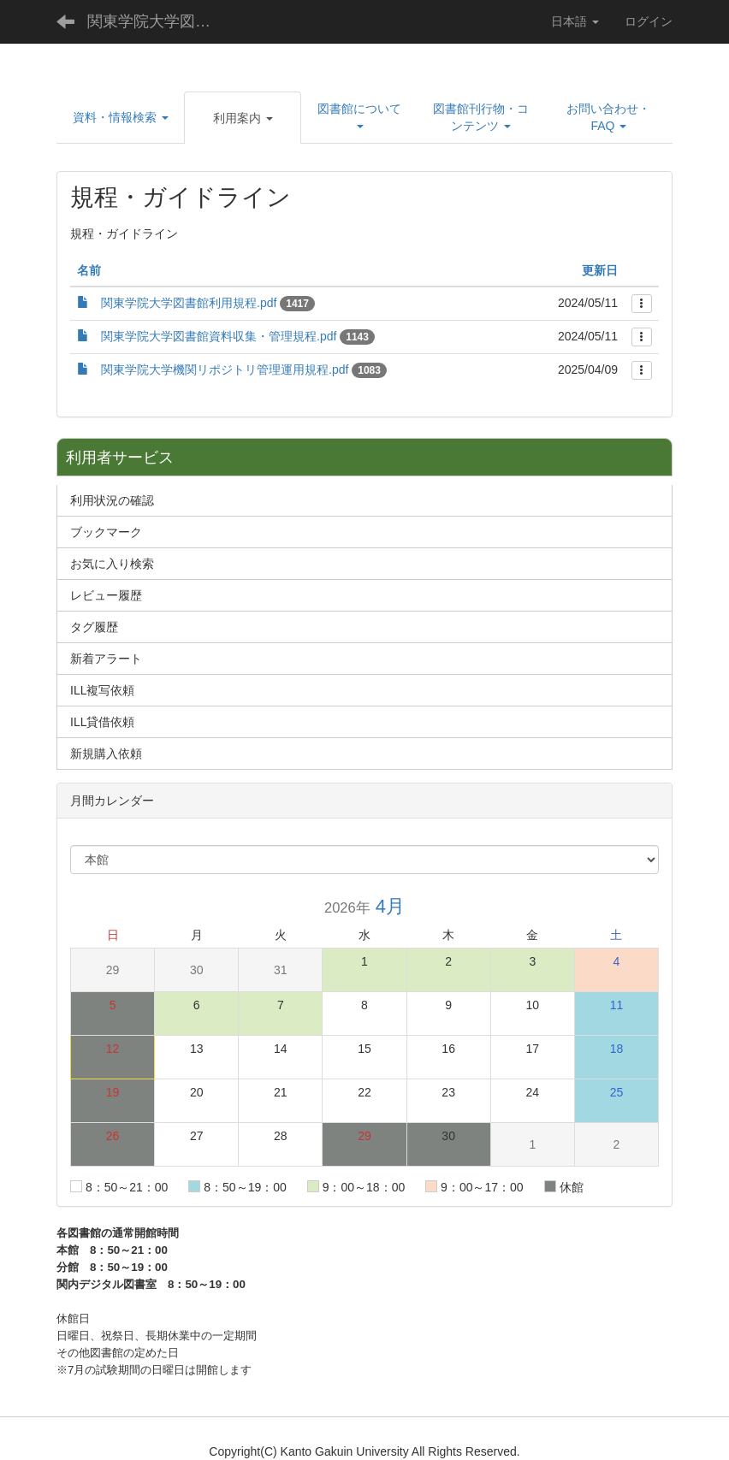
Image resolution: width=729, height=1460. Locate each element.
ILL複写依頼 (102, 690)
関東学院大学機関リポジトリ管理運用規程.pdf (224, 369)
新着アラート (106, 658)
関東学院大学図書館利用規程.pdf (188, 303)
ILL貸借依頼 (102, 722)
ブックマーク (106, 532)
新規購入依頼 (106, 753)
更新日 (600, 270)
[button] (120, 117)
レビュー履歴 (106, 595)
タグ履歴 (94, 627)
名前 (89, 270)
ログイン (649, 21)
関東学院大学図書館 (156, 21)
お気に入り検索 (112, 563)
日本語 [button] (575, 21)
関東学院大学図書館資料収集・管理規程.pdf (218, 336)
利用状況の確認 (112, 500)
